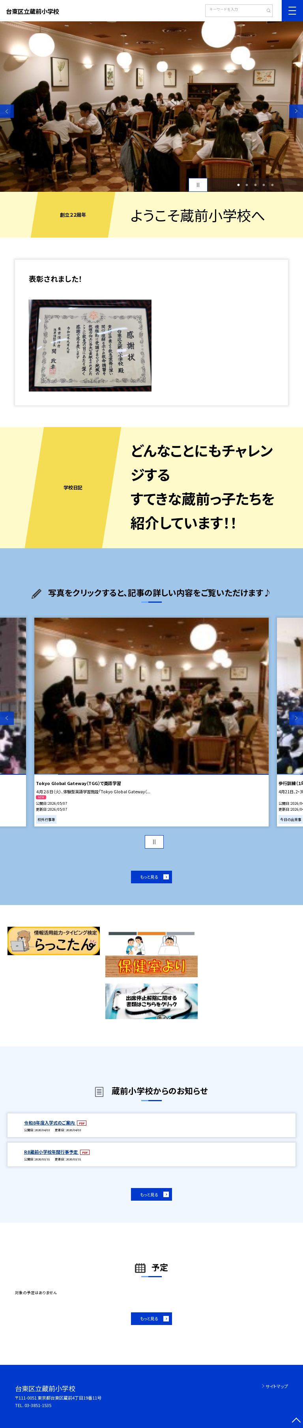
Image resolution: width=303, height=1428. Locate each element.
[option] (151, 106)
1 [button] (238, 185)
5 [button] (272, 185)
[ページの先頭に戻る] (296, 1421)
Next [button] (296, 111)
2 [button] (247, 185)
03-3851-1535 (37, 1405)
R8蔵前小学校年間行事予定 (51, 1152)
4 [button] (264, 185)
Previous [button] (7, 111)
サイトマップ (277, 1386)
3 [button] (255, 185)
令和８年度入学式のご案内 (50, 1122)
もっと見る (149, 877)
